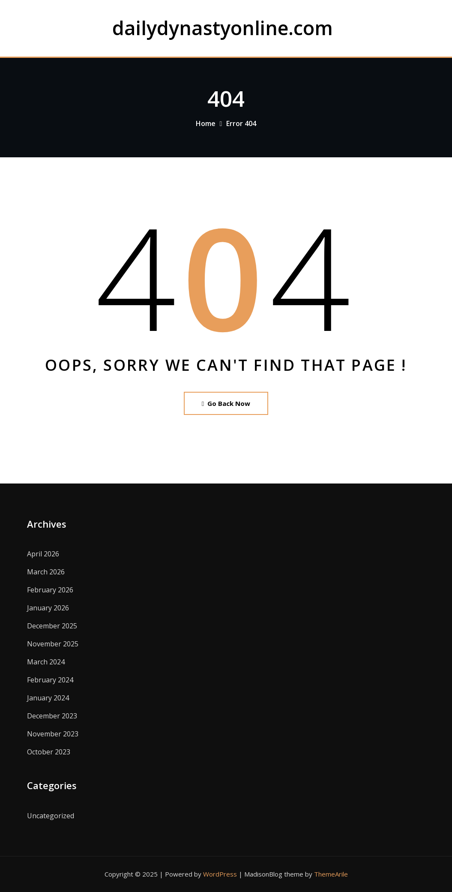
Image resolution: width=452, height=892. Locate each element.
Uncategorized (50, 815)
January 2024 (48, 698)
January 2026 (48, 608)
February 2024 (50, 680)
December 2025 (52, 626)
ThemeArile (331, 874)
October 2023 (48, 752)
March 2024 (46, 662)
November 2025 (52, 644)
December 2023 (52, 716)
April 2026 (43, 554)
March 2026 (46, 572)
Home (206, 123)
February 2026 (50, 590)
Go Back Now (226, 403)
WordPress (220, 874)
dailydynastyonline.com (222, 28)
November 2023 (52, 734)
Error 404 (241, 123)
